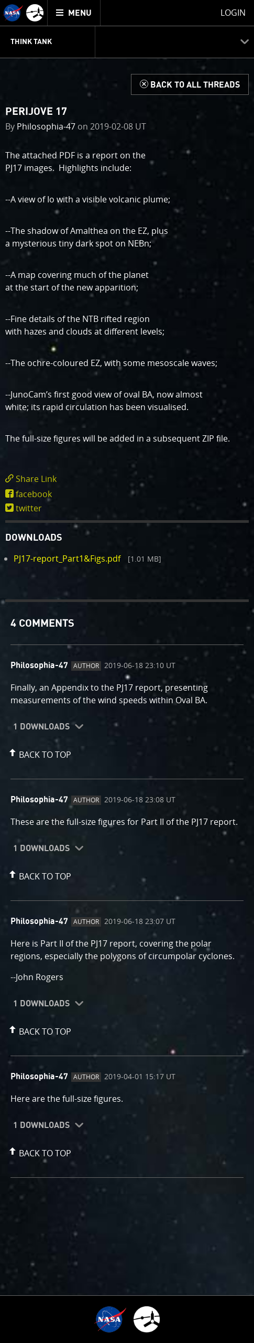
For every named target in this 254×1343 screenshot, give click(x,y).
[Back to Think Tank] (190, 84)
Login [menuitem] (233, 12)
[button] (38, 752)
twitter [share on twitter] (29, 508)
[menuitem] (74, 13)
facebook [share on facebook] (34, 494)
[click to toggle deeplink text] (127, 479)
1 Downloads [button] (41, 727)
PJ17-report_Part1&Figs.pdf (67, 558)
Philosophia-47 (46, 126)
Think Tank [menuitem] (31, 42)
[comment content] (127, 695)
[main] (127, 671)
